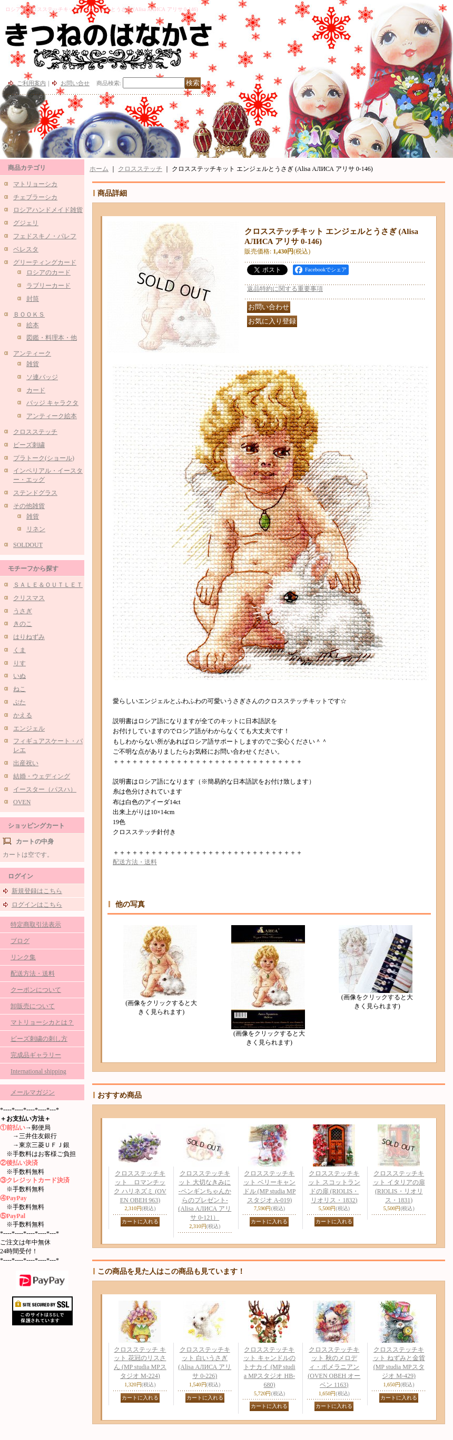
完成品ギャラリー (36, 1055)
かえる (22, 715)
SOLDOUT (28, 545)
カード (35, 390)
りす (19, 663)
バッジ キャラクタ (52, 403)
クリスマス (29, 598)
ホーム (99, 169)
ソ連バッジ (42, 377)
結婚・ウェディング (41, 776)
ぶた (19, 702)
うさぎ (22, 611)
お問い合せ (75, 83)
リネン (35, 529)
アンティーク (32, 353)
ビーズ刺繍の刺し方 (39, 1038)
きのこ (22, 623)
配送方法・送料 (33, 973)
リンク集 (23, 957)
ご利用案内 (31, 83)
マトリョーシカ (35, 184)
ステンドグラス (35, 492)
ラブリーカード (48, 285)
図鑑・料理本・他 (51, 337)
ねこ (19, 689)
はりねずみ (29, 637)
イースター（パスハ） (44, 789)
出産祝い (25, 763)
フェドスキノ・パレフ (44, 236)
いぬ (19, 676)
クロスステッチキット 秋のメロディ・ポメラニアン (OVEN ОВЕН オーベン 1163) (334, 1367)
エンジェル (29, 728)
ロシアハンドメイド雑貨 (48, 210)
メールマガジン (33, 1092)
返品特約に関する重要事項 (285, 288)
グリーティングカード (44, 262)
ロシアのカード (48, 272)
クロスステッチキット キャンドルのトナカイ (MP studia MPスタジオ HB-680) (269, 1367)
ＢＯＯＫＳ (29, 314)
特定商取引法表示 (36, 924)
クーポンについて (36, 989)
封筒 (32, 298)
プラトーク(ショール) (43, 458)
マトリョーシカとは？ (42, 1022)
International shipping (38, 1071)
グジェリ (25, 223)
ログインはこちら (37, 904)
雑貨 (32, 364)
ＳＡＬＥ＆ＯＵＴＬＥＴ (48, 585)
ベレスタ (25, 249)
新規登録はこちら (37, 891)
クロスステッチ (35, 431)
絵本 (32, 325)
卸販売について (33, 1006)
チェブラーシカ (35, 197)
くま (19, 650)
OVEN (22, 802)
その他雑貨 (29, 506)
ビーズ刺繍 (29, 445)
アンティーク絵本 (51, 416)
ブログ (20, 941)
